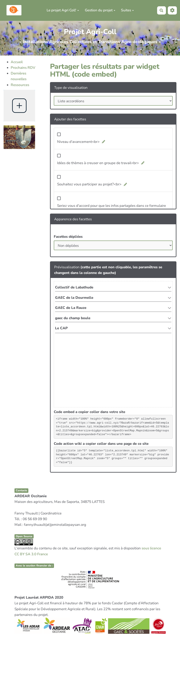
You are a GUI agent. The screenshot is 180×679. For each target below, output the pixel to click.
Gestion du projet (100, 10)
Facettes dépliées (68, 236)
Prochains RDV (23, 67)
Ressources (20, 84)
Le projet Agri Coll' (63, 10)
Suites (127, 10)
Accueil (17, 62)
